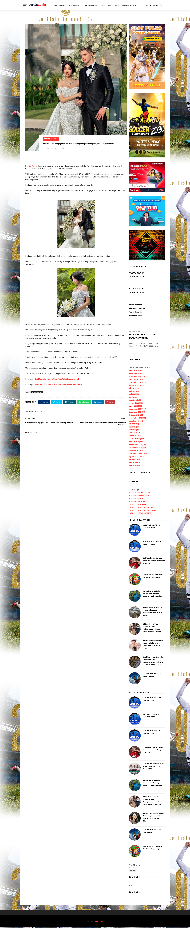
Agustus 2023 (135, 457)
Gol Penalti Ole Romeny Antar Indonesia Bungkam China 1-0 (153, 560)
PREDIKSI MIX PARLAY (35, 15)
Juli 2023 (134, 460)
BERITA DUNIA (62, 5)
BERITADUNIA (136, 501)
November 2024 (136, 412)
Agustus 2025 (135, 385)
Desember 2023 (137, 445)
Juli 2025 (133, 388)
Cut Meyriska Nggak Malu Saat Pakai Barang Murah (57, 373)
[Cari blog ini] (139, 868)
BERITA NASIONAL (77, 5)
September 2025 (137, 382)
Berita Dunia (31, 160)
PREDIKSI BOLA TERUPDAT (141, 507)
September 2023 (137, 454)
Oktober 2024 (135, 415)
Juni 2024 (133, 427)
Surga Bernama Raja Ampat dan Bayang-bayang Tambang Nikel (152, 593)
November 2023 (137, 448)
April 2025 (134, 397)
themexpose (100, 922)
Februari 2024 (136, 439)
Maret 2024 (134, 436)
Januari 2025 (135, 406)
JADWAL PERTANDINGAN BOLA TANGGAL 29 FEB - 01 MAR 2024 (152, 766)
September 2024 (137, 418)
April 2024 (134, 433)
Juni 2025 (133, 391)
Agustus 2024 (135, 421)
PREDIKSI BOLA (117, 5)
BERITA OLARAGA (138, 498)
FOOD (106, 5)
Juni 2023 (134, 463)
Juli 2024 (133, 424)
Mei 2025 (133, 394)
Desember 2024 (137, 409)
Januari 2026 (135, 371)
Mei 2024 (133, 430)
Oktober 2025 (135, 379)
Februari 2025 (135, 403)
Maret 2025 (134, 400)
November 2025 (136, 376)
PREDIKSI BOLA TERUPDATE (142, 510)
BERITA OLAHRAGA (94, 5)
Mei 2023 (134, 466)
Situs (37, 379)
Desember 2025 (136, 374)
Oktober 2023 (135, 451)
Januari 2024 (135, 442)
